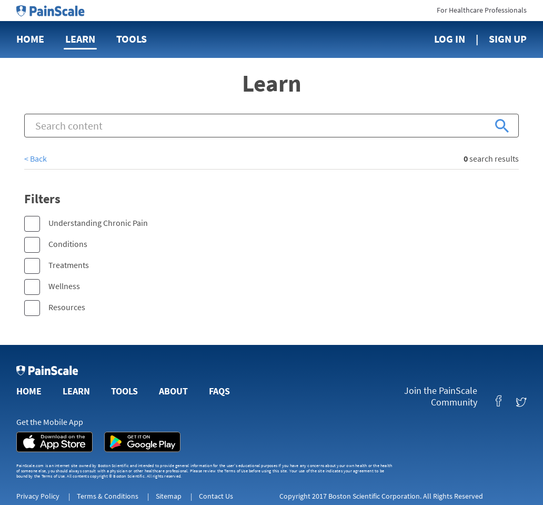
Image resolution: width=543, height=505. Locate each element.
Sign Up (508, 38)
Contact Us (216, 496)
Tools (131, 38)
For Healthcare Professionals (482, 10)
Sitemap (169, 496)
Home (30, 38)
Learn (80, 38)
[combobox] (271, 125)
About (173, 391)
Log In (449, 38)
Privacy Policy (37, 496)
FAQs (219, 391)
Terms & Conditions (107, 496)
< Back (35, 158)
